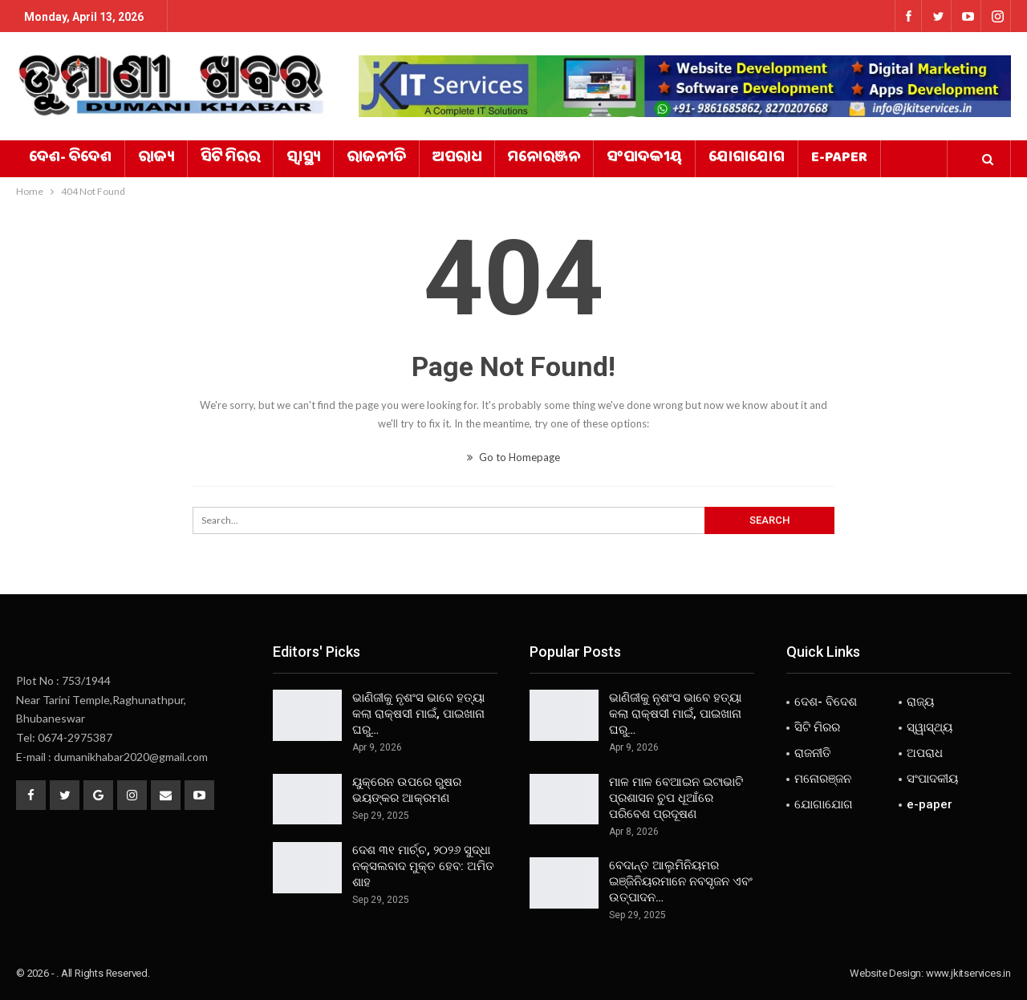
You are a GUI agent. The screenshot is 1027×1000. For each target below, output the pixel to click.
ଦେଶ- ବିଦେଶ (70, 158)
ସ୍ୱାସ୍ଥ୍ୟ (303, 158)
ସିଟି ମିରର (230, 158)
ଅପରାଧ (456, 158)
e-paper (839, 158)
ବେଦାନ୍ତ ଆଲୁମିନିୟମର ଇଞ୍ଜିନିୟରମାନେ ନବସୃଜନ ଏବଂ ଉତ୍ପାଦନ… (681, 881)
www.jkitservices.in (968, 973)
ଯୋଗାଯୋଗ (746, 158)
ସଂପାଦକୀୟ (644, 158)
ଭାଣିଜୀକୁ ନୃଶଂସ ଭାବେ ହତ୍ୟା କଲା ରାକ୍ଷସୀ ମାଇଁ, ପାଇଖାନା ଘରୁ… (418, 713)
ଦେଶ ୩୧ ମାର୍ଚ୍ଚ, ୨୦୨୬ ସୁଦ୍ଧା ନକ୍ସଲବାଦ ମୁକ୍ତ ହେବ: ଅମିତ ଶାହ (423, 866)
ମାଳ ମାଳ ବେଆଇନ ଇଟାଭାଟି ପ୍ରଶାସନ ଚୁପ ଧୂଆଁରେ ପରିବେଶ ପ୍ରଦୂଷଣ (676, 798)
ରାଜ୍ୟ (156, 158)
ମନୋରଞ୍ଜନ (544, 158)
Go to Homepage (513, 457)
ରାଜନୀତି (376, 158)
